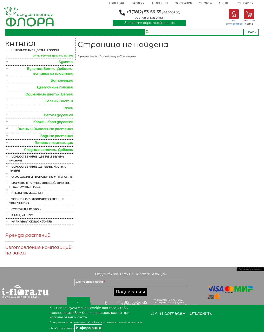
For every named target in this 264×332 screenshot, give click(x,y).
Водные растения (56, 136)
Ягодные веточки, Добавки (48, 150)
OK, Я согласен (168, 313)
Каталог (138, 3)
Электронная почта (90, 281)
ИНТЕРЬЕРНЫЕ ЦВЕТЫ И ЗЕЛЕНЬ (35, 50)
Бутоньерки (62, 80)
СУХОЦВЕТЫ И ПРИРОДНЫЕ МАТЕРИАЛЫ (42, 176)
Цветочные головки (55, 87)
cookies (69, 328)
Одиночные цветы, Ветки (49, 94)
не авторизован (234, 22)
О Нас (224, 3)
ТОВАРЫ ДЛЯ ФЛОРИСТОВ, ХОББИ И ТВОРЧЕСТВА (37, 201)
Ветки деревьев (58, 115)
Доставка (183, 3)
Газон (68, 108)
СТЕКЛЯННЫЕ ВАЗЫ (26, 209)
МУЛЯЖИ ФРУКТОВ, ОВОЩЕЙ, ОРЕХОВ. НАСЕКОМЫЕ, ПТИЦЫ (39, 184)
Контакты (245, 3)
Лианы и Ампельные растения (45, 129)
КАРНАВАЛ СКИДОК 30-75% (31, 221)
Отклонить (201, 313)
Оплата (205, 3)
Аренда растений (28, 235)
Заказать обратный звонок (149, 23)
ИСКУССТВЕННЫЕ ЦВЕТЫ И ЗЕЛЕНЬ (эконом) (36, 158)
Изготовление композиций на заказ (38, 250)
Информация (88, 328)
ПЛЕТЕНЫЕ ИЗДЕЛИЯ (27, 192)
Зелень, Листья (59, 101)
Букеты (65, 62)
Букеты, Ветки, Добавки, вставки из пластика (50, 71)
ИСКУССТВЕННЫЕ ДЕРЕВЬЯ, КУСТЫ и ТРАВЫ (37, 168)
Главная (116, 3)
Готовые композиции (54, 143)
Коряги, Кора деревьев (53, 122)
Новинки (160, 3)
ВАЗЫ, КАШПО (22, 215)
